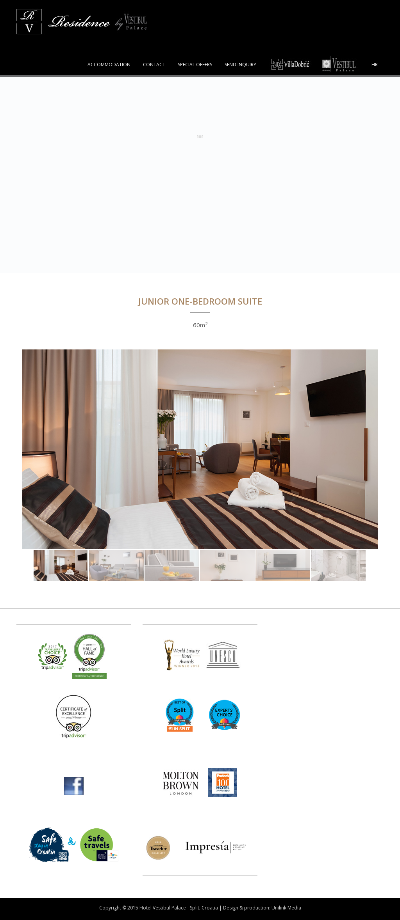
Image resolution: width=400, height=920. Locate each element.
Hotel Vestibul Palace (162, 907)
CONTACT (154, 64)
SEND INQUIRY (240, 64)
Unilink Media (286, 907)
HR (374, 64)
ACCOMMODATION (109, 64)
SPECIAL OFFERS (195, 64)
